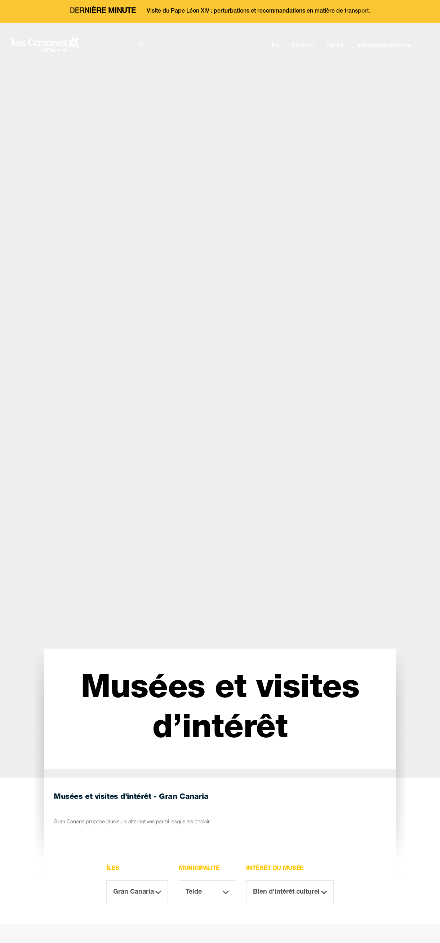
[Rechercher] (192, 44)
